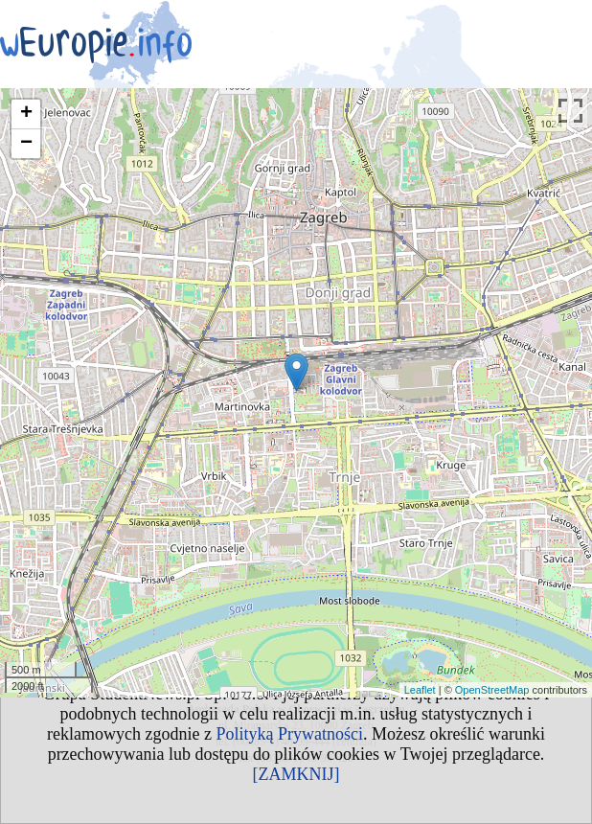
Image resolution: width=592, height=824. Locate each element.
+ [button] (26, 114)
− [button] (26, 143)
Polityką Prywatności (289, 734)
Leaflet (420, 690)
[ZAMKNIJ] (296, 774)
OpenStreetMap (492, 690)
